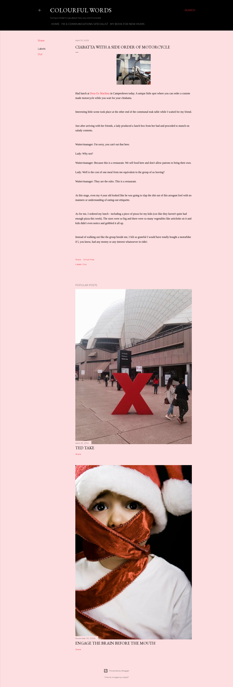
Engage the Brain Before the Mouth (115, 643)
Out (40, 54)
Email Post (89, 259)
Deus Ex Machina (100, 93)
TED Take (84, 447)
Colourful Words (81, 10)
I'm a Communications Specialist (83, 24)
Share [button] (41, 40)
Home (54, 24)
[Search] (190, 10)
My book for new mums (126, 24)
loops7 (125, 677)
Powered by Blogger (116, 671)
